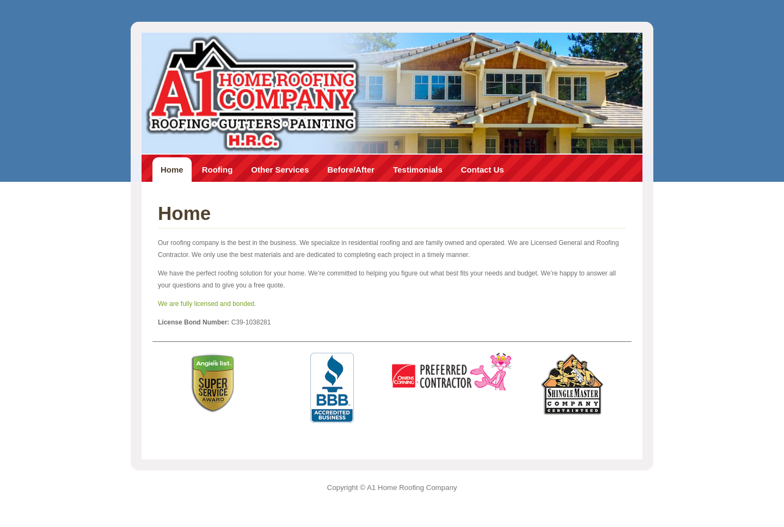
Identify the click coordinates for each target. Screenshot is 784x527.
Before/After (351, 169)
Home (172, 169)
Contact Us (482, 169)
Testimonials (418, 169)
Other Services (280, 169)
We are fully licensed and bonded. (207, 304)
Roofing (217, 169)
